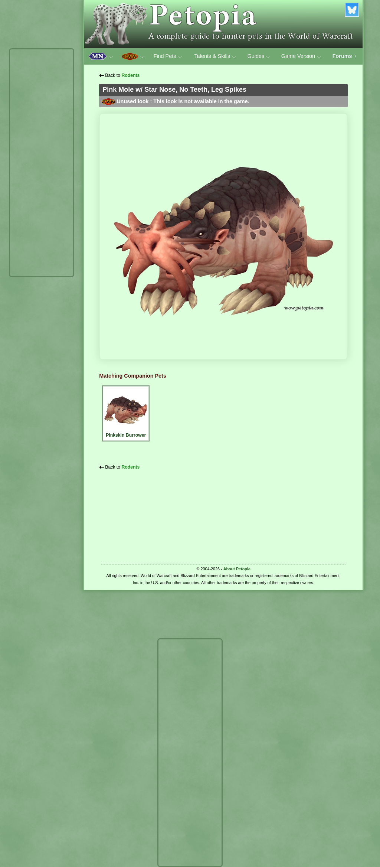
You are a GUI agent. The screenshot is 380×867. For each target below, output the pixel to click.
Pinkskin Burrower (126, 412)
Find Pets (168, 56)
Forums (345, 56)
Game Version (301, 56)
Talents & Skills (215, 56)
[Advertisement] (41, 162)
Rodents (130, 75)
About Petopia (236, 569)
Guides (259, 56)
